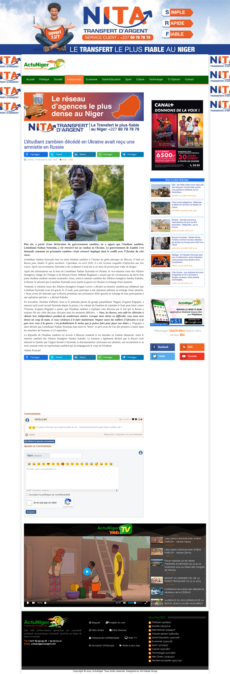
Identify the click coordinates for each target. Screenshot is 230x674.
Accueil (30, 79)
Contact (189, 79)
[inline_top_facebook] (36, 154)
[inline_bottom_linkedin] (84, 357)
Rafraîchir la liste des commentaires (40, 441)
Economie (91, 79)
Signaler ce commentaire (129, 434)
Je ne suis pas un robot (45, 502)
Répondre (109, 434)
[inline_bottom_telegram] (132, 357)
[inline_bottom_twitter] (60, 357)
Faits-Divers (96, 630)
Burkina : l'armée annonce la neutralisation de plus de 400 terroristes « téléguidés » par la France (185, 224)
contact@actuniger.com (43, 644)
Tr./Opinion (174, 79)
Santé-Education (111, 79)
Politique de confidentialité (104, 638)
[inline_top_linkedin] (84, 154)
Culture (140, 79)
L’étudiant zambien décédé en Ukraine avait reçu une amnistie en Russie (79, 144)
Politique (44, 79)
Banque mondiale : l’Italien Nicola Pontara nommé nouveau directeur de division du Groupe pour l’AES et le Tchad (187, 241)
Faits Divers (156, 656)
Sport (128, 79)
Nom (34, 455)
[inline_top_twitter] (60, 154)
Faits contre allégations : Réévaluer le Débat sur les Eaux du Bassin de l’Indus (187, 204)
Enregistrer (31, 512)
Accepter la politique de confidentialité (49, 494)
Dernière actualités (160, 660)
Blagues (94, 622)
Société (58, 79)
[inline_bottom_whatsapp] (108, 357)
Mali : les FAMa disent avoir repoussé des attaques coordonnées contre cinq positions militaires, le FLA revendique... (187, 188)
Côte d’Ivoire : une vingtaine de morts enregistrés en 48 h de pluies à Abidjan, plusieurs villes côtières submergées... (187, 276)
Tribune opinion (159, 633)
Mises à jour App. (130, 645)
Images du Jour (115, 622)
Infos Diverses (118, 630)
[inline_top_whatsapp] (108, 154)
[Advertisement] (84, 387)
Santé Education (159, 637)
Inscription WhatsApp (101, 645)
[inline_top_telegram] (132, 154)
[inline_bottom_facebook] (36, 357)
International (74, 79)
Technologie (156, 79)
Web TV (131, 638)
